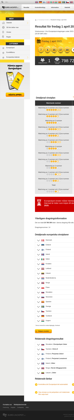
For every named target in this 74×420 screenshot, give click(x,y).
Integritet (13, 407)
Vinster (8, 32)
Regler (8, 37)
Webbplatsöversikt (20, 404)
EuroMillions (10, 52)
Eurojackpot (10, 47)
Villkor (27, 407)
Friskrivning (6, 407)
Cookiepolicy (20, 407)
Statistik (9, 22)
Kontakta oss (7, 404)
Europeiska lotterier (13, 57)
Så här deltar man (12, 27)
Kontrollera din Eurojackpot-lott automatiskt (53, 384)
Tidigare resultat (43, 331)
